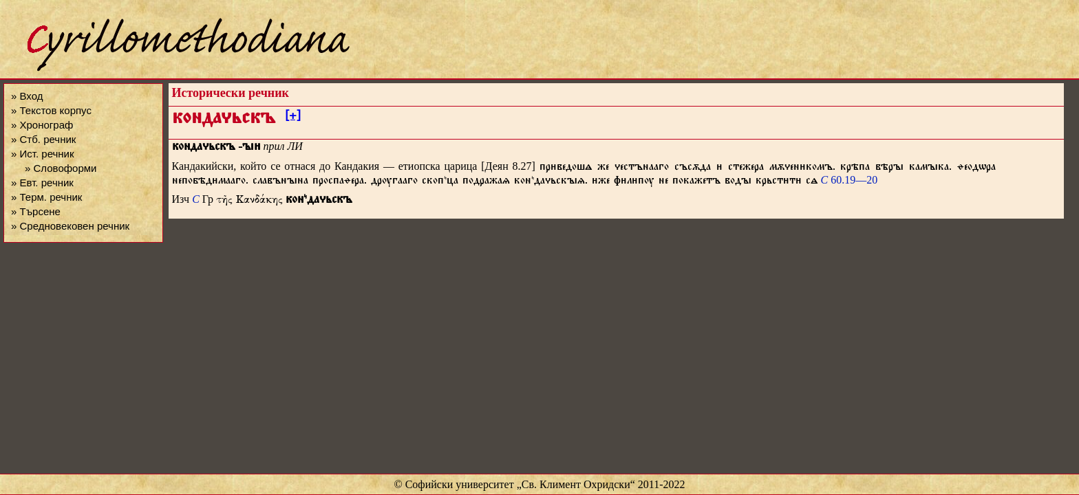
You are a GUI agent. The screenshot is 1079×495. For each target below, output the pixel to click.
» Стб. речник (43, 139)
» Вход (27, 96)
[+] (293, 117)
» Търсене (36, 211)
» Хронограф (42, 125)
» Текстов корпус (51, 110)
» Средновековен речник (70, 226)
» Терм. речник (46, 197)
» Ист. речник (42, 154)
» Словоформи (60, 168)
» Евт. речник (42, 182)
